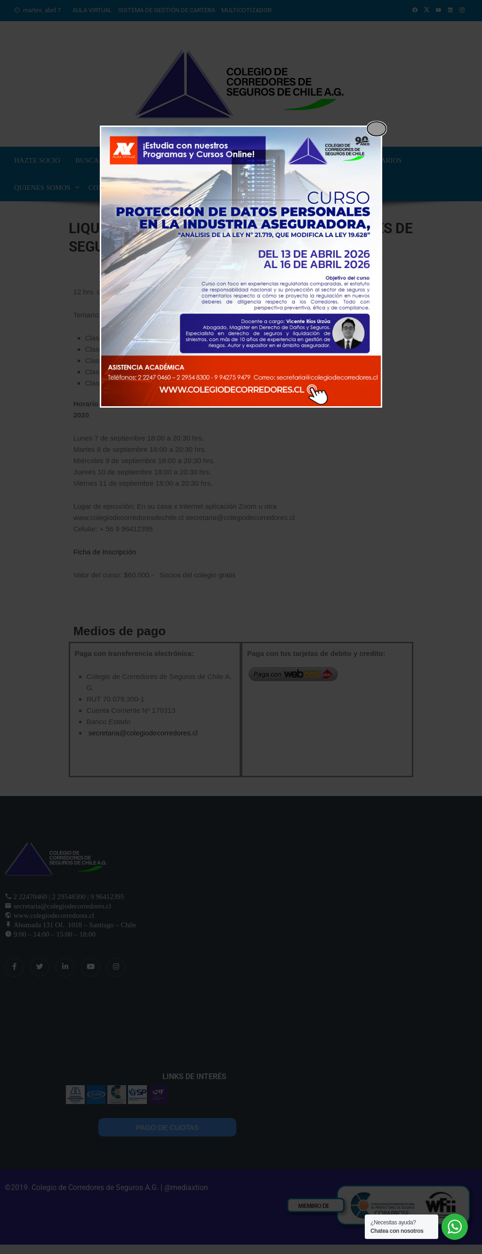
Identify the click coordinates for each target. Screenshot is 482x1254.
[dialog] (241, 267)
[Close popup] (376, 129)
